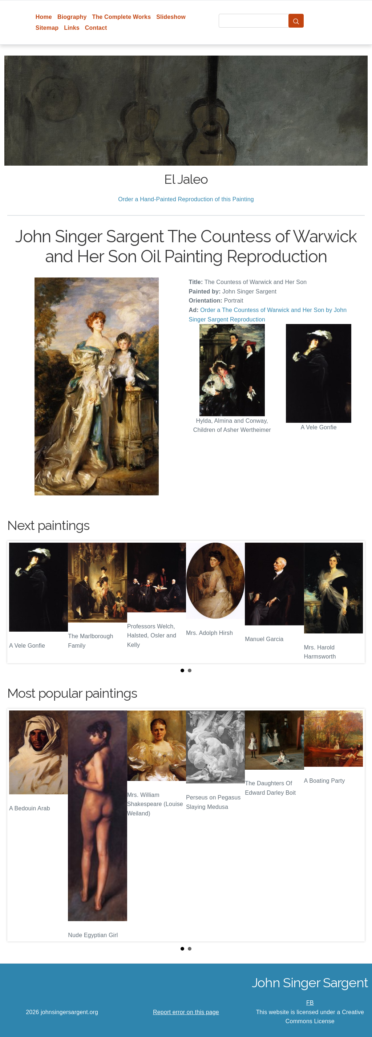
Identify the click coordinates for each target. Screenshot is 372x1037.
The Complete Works (121, 17)
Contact (96, 28)
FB (310, 1003)
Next (353, 602)
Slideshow (171, 17)
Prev (18, 602)
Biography (72, 17)
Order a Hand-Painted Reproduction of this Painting (186, 199)
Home (44, 17)
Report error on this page (186, 1012)
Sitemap (47, 28)
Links (72, 28)
